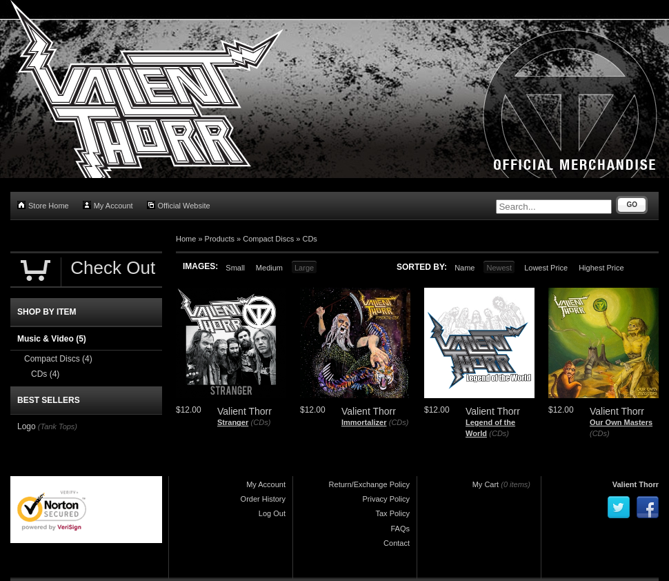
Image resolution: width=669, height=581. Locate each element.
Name (465, 268)
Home (186, 239)
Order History (263, 499)
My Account (108, 205)
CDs (309, 239)
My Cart (485, 484)
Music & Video (51, 339)
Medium (269, 268)
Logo (26, 426)
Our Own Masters (621, 422)
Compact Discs (268, 239)
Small (235, 268)
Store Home (43, 205)
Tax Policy (392, 513)
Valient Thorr (635, 484)
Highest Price (601, 268)
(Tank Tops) (57, 426)
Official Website (178, 205)
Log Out (272, 513)
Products (219, 239)
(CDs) (261, 422)
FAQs (400, 528)
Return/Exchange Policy (369, 484)
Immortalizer (363, 422)
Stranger (232, 422)
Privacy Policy (386, 499)
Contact (396, 543)
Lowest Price (546, 268)
